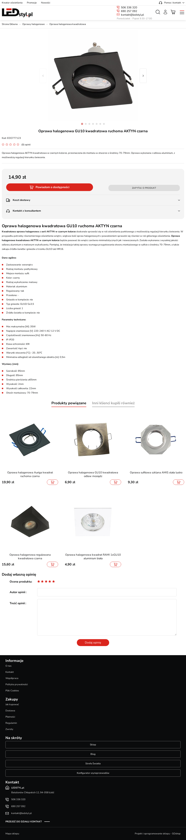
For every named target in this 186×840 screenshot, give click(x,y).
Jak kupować (12, 704)
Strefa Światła (93, 763)
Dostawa (10, 710)
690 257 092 (129, 11)
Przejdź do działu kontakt (23, 821)
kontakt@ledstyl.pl (132, 15)
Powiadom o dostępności (52, 187)
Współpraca (11, 678)
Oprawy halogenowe (33, 24)
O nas (8, 666)
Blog (93, 754)
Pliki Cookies (12, 690)
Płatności (10, 716)
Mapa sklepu (12, 833)
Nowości (45, 2)
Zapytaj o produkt (144, 187)
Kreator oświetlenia (12, 2)
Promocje (32, 2)
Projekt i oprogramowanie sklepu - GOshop (158, 833)
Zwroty (9, 729)
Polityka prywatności (16, 684)
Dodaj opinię (93, 643)
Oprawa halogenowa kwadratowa (67, 24)
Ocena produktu (20, 582)
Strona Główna (10, 24)
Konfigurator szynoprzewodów (93, 773)
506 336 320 (129, 7)
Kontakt (9, 672)
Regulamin (11, 723)
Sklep (93, 744)
